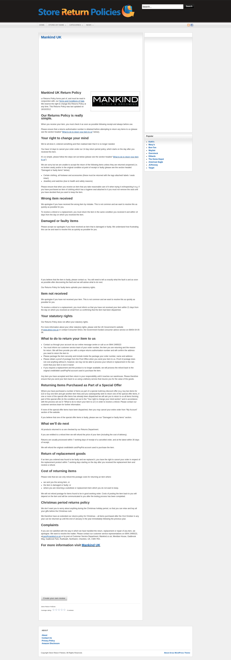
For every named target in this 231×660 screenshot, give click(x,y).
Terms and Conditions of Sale (71, 101)
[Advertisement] (90, 65)
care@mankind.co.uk (52, 536)
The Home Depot (156, 159)
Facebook (192, 25)
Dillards (152, 156)
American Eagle (156, 162)
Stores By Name (56, 25)
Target (151, 168)
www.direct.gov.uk (51, 330)
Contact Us (47, 638)
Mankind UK (51, 37)
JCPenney (153, 165)
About (44, 635)
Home (41, 25)
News (88, 25)
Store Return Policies (86, 11)
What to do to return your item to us (77, 132)
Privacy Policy (48, 641)
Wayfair (152, 150)
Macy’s (152, 145)
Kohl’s (151, 142)
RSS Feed (188, 25)
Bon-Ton (152, 147)
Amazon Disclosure (51, 643)
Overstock (153, 153)
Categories (75, 25)
